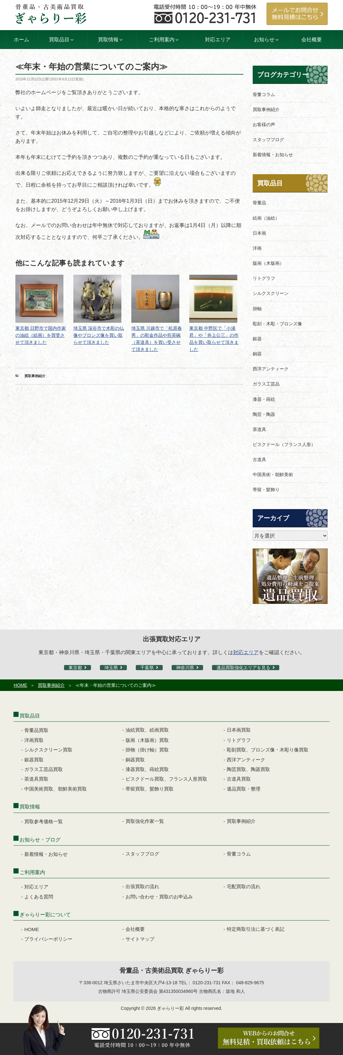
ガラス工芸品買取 (43, 769)
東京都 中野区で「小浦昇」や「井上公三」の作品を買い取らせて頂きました (214, 335)
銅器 (257, 353)
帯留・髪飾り (266, 489)
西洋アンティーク (271, 368)
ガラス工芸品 (266, 383)
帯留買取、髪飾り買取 (150, 788)
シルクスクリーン (271, 293)
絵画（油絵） (266, 218)
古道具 (259, 459)
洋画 (257, 248)
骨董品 (259, 202)
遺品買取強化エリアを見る (243, 667)
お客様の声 (264, 124)
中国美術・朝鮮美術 (273, 474)
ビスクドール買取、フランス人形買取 (166, 779)
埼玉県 (111, 667)
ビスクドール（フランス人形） (284, 444)
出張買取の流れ (142, 886)
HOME (20, 685)
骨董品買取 (36, 730)
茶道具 (259, 429)
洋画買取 (34, 740)
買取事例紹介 (34, 376)
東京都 (75, 667)
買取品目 (270, 183)
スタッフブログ (268, 139)
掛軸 (257, 308)
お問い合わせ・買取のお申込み (159, 896)
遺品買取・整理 (243, 788)
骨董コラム (264, 94)
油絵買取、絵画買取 (147, 730)
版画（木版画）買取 (147, 740)
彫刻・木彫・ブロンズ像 (277, 323)
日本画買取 (239, 730)
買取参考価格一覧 (43, 821)
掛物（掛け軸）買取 (147, 749)
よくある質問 (38, 896)
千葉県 (147, 667)
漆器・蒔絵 (264, 399)
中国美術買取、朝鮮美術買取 (55, 788)
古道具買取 (239, 779)
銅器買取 (135, 759)
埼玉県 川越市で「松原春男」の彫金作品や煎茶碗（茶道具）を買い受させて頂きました (156, 335)
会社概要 (311, 39)
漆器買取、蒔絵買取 (147, 769)
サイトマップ (140, 939)
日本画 (259, 233)
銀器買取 (34, 759)
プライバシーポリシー (48, 939)
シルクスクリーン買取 (48, 749)
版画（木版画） (268, 263)
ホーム (21, 39)
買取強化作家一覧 (145, 821)
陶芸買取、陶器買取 (248, 769)
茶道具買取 (36, 779)
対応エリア (218, 39)
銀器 (257, 338)
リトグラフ (264, 278)
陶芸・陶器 (264, 414)
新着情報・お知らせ (273, 154)
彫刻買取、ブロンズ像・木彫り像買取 (267, 749)
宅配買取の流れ (243, 886)
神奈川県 (185, 667)
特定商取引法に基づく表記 (255, 929)
